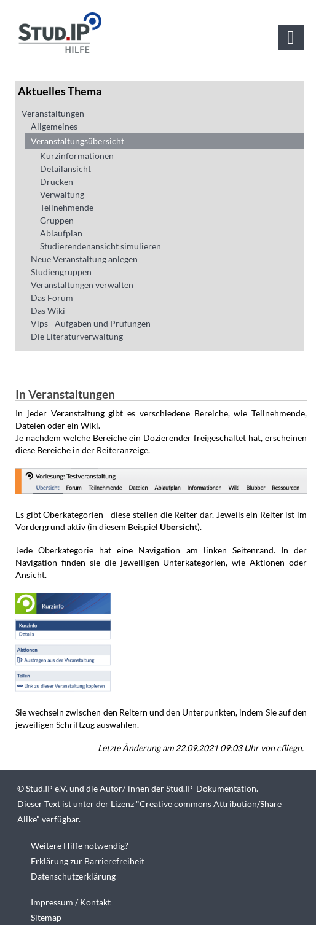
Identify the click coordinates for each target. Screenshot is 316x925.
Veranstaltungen (53, 113)
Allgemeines (54, 126)
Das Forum (52, 297)
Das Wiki (48, 310)
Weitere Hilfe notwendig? (79, 845)
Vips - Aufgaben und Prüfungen (91, 323)
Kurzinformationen (77, 155)
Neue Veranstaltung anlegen (84, 259)
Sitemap (46, 917)
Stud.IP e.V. (47, 788)
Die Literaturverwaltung (77, 336)
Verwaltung (62, 194)
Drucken (56, 181)
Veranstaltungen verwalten (82, 284)
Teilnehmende (66, 207)
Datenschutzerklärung (73, 876)
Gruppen (57, 220)
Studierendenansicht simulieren (100, 246)
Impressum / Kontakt (71, 902)
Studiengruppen (61, 272)
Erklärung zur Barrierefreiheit (87, 861)
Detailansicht (65, 168)
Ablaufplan (61, 233)
